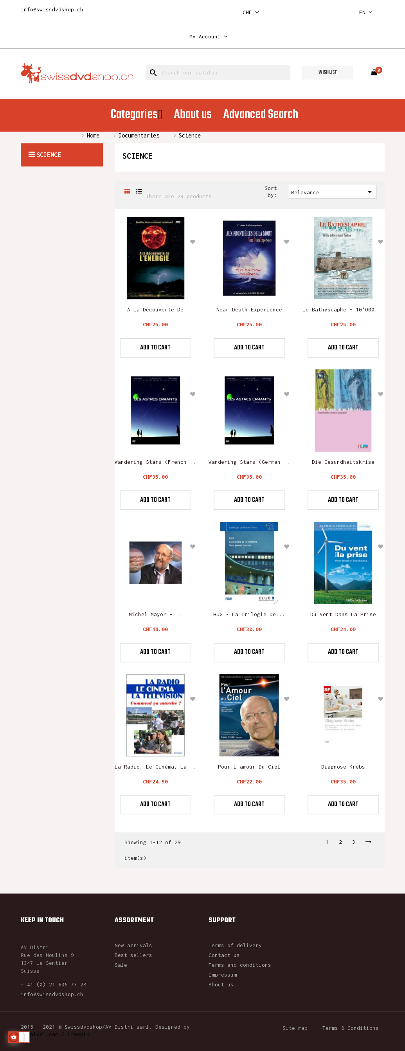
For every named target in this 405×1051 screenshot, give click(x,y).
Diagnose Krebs (343, 766)
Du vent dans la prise (343, 614)
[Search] (218, 72)
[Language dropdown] (366, 12)
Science (48, 154)
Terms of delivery (235, 945)
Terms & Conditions (350, 1028)
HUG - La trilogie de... (249, 614)
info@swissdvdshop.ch (52, 9)
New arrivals (133, 945)
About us (221, 984)
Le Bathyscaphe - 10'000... (343, 309)
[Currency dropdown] (251, 12)
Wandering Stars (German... (249, 462)
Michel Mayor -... (155, 614)
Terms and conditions (240, 965)
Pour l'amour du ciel (249, 766)
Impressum (223, 974)
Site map (295, 1028)
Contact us (224, 955)
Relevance (332, 192)
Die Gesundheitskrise (343, 462)
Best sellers (133, 955)
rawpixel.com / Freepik (55, 1034)
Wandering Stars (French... (155, 462)
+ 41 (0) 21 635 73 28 (53, 984)
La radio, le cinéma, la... (155, 766)
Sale (121, 965)
